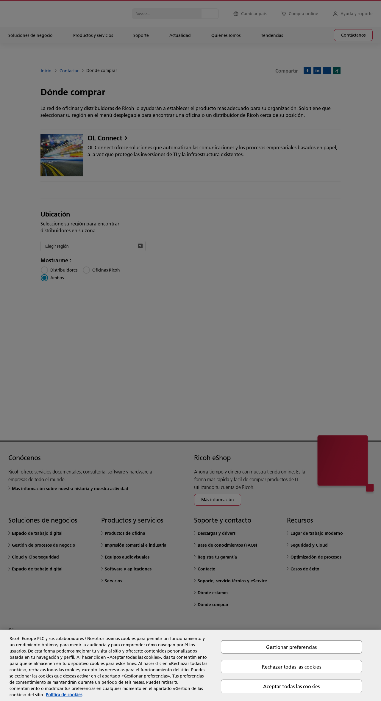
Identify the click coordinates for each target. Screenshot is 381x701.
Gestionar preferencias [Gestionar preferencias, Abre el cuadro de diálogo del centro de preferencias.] (291, 647)
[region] (190, 665)
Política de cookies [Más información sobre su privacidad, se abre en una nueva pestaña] (64, 694)
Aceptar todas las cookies (291, 686)
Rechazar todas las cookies (291, 667)
